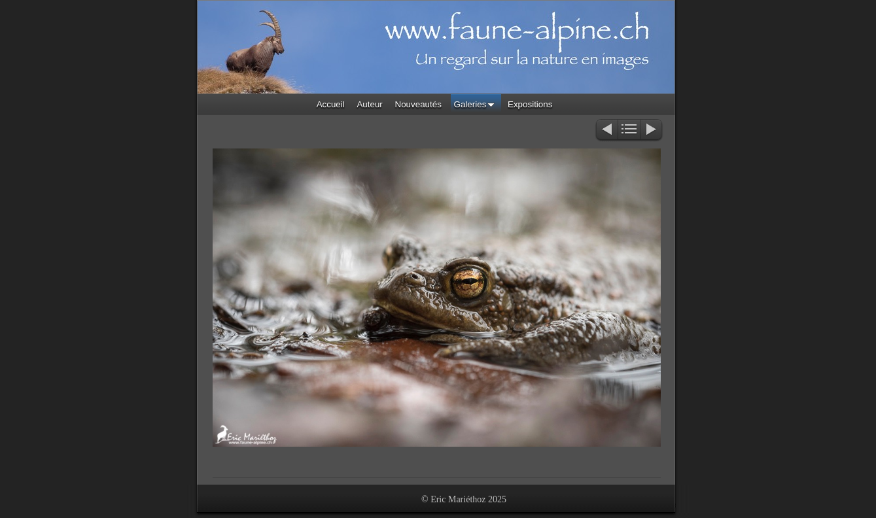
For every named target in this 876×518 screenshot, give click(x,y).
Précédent (606, 130)
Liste (629, 130)
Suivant (651, 130)
